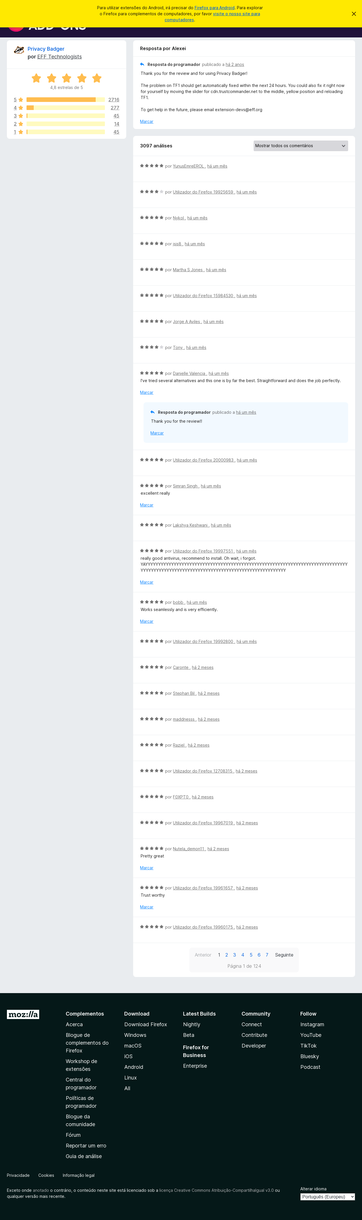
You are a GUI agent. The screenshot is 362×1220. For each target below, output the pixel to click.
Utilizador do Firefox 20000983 (204, 460)
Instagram (312, 1024)
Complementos (85, 1014)
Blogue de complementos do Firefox (87, 1043)
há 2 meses (203, 667)
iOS (128, 1056)
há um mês (217, 166)
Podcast (310, 1067)
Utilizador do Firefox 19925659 (203, 191)
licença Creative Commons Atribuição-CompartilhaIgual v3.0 (216, 1190)
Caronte (181, 667)
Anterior (203, 955)
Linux (130, 1078)
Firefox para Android (215, 7)
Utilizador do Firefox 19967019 (203, 822)
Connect (252, 1024)
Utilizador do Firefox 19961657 (203, 887)
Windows (135, 1035)
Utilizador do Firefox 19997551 (203, 551)
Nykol (179, 217)
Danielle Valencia (189, 373)
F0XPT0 (181, 796)
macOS (133, 1046)
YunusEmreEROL (189, 166)
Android (133, 1067)
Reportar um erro (86, 1146)
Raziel (179, 745)
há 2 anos (235, 64)
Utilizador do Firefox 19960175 (203, 927)
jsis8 (177, 243)
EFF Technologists (59, 57)
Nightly (191, 1024)
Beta (188, 1035)
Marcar (146, 121)
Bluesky (309, 1056)
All (127, 1088)
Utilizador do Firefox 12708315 (203, 771)
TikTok (308, 1046)
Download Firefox (145, 1024)
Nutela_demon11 (189, 848)
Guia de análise (84, 1156)
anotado (41, 1190)
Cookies (46, 1175)
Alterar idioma (313, 1188)
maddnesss (184, 719)
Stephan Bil (184, 693)
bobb (178, 602)
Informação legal (79, 1175)
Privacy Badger (46, 49)
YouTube (310, 1035)
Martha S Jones (188, 269)
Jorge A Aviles (187, 321)
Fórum (73, 1135)
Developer (254, 1046)
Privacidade (18, 1175)
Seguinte (284, 955)
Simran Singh (186, 485)
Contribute (254, 1035)
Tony (178, 347)
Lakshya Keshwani (191, 525)
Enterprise (195, 1066)
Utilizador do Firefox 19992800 (203, 641)
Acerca (74, 1024)
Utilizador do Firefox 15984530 (203, 295)
